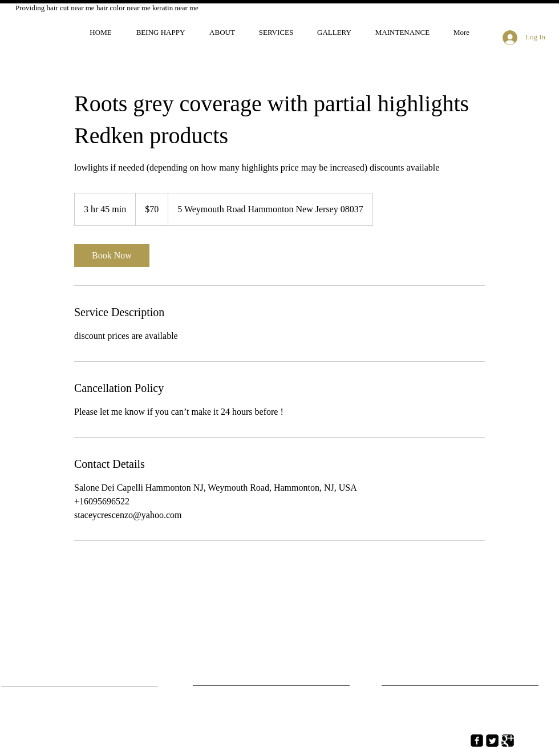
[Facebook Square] (477, 740)
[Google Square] (507, 740)
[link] (111, 255)
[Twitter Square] (492, 740)
